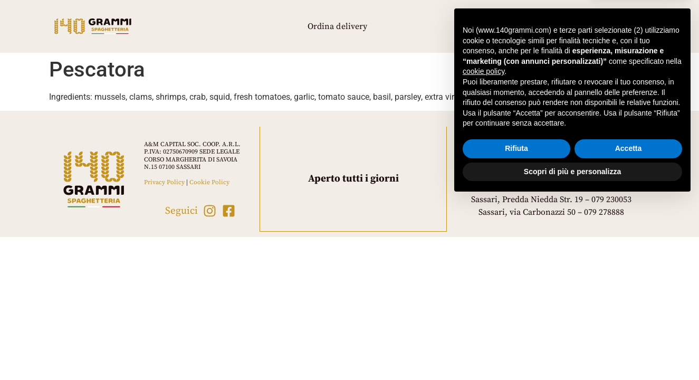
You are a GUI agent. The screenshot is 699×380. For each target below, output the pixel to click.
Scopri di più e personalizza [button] (572, 351)
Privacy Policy (164, 182)
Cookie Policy (209, 182)
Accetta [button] (628, 328)
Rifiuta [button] (516, 328)
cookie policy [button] (483, 251)
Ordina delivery (338, 26)
